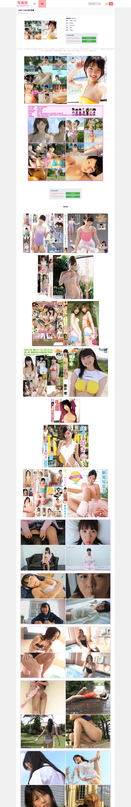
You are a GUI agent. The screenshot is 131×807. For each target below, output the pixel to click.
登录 (106, 3)
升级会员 (89, 41)
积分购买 (89, 38)
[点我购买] (73, 18)
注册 (111, 3)
